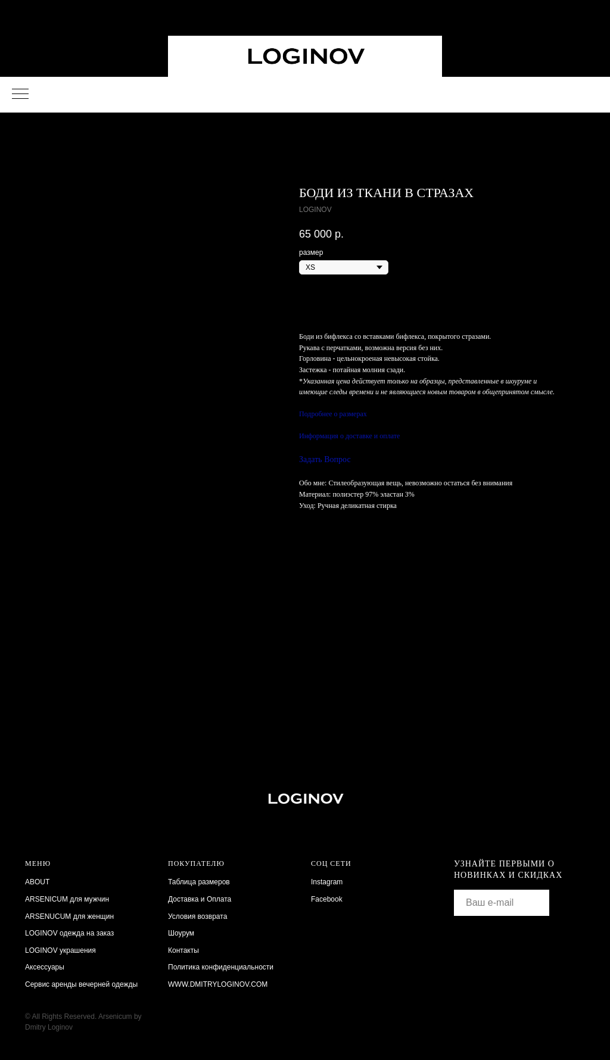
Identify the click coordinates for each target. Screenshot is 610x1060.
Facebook (327, 899)
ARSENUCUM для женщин (69, 916)
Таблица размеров (199, 882)
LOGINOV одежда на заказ (69, 933)
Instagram (327, 882)
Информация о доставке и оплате (349, 436)
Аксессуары (44, 967)
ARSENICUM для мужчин (67, 899)
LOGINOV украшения (60, 950)
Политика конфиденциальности (220, 967)
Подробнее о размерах (333, 414)
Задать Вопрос (325, 459)
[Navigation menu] (20, 95)
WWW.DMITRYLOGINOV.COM (217, 984)
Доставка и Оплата (199, 899)
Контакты (183, 950)
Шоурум (181, 933)
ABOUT (37, 882)
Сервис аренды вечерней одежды (81, 984)
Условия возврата (197, 916)
